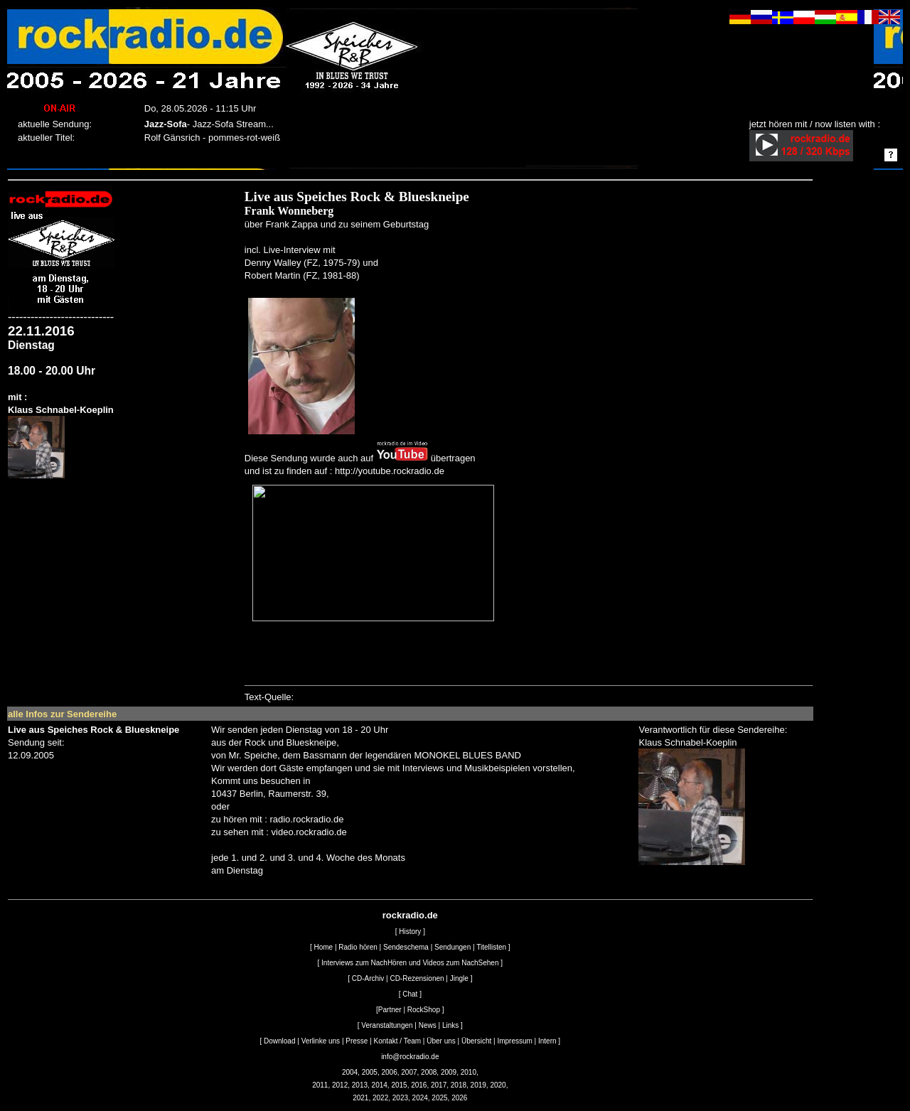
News (428, 1025)
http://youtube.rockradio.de (389, 471)
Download (279, 1041)
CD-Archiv (368, 978)
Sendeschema (406, 947)
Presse (357, 1041)
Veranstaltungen (386, 1025)
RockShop (423, 1010)
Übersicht (476, 1041)
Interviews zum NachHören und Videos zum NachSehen (409, 963)
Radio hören (357, 947)
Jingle (459, 978)
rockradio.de (410, 915)
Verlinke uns (320, 1041)
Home (323, 947)
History (410, 931)
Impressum (514, 1041)
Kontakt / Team (398, 1041)
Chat (409, 994)
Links (450, 1025)
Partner (390, 1010)
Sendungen (452, 947)
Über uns (441, 1041)
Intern (547, 1041)
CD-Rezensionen (417, 978)
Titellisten (491, 947)
